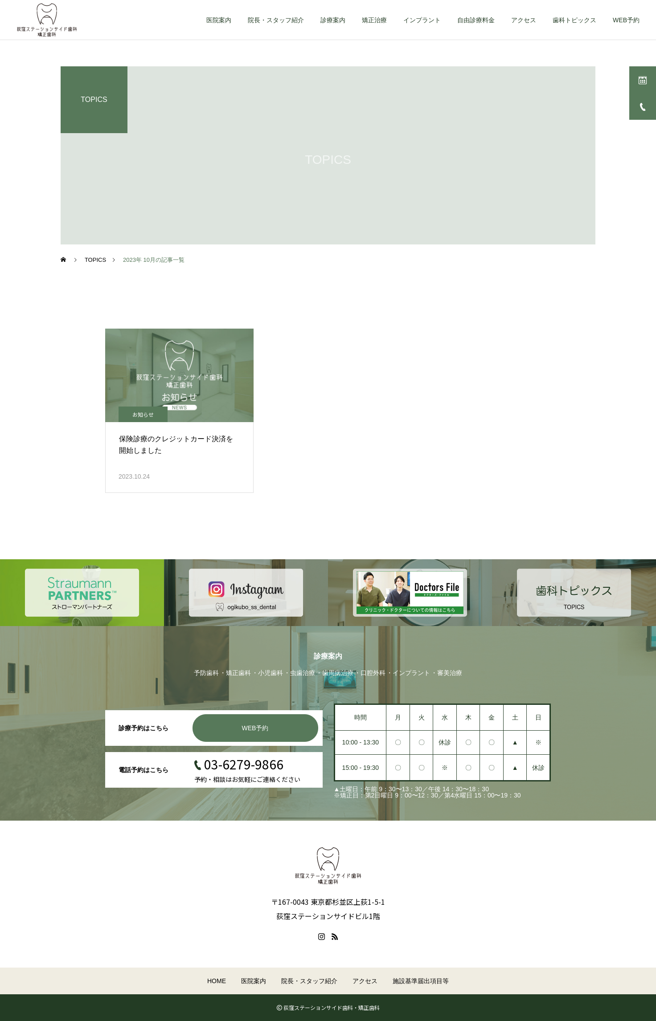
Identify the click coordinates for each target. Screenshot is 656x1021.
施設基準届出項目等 (421, 980)
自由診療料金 (476, 20)
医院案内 (218, 20)
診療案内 (332, 20)
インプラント (422, 20)
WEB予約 (626, 20)
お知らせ (143, 414)
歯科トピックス (574, 20)
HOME (216, 980)
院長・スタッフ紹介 (276, 20)
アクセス (523, 20)
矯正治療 (374, 20)
